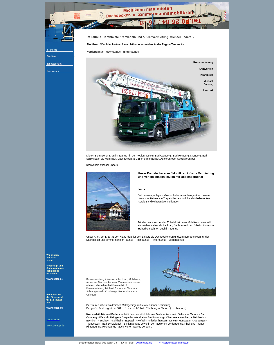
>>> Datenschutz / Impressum (174, 343)
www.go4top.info (144, 343)
